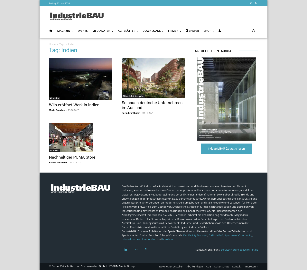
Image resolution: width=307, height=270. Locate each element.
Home (52, 44)
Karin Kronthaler (131, 112)
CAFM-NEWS (216, 235)
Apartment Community (238, 235)
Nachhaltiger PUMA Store (72, 157)
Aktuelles (54, 98)
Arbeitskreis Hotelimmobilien (139, 239)
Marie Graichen (57, 110)
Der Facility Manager (195, 235)
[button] (253, 30)
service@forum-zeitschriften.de (239, 249)
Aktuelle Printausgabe (133, 96)
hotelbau (167, 239)
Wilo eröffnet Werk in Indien (74, 105)
